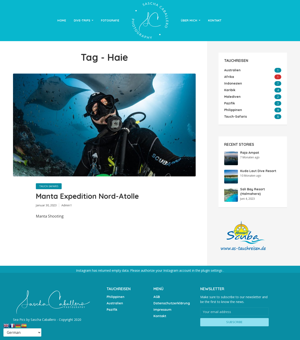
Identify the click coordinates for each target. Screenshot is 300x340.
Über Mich (189, 20)
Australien (115, 303)
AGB (156, 297)
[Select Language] (22, 332)
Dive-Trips (82, 20)
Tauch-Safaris (48, 186)
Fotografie (110, 20)
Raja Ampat (249, 153)
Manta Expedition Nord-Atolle (87, 196)
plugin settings (212, 270)
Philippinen (115, 297)
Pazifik (112, 310)
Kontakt (214, 20)
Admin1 (66, 205)
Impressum (162, 310)
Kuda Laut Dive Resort (258, 171)
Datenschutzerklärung (171, 303)
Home (61, 20)
